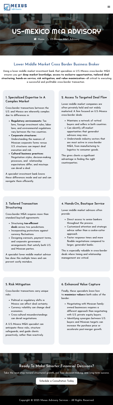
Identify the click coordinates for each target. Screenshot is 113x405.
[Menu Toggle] (108, 6)
